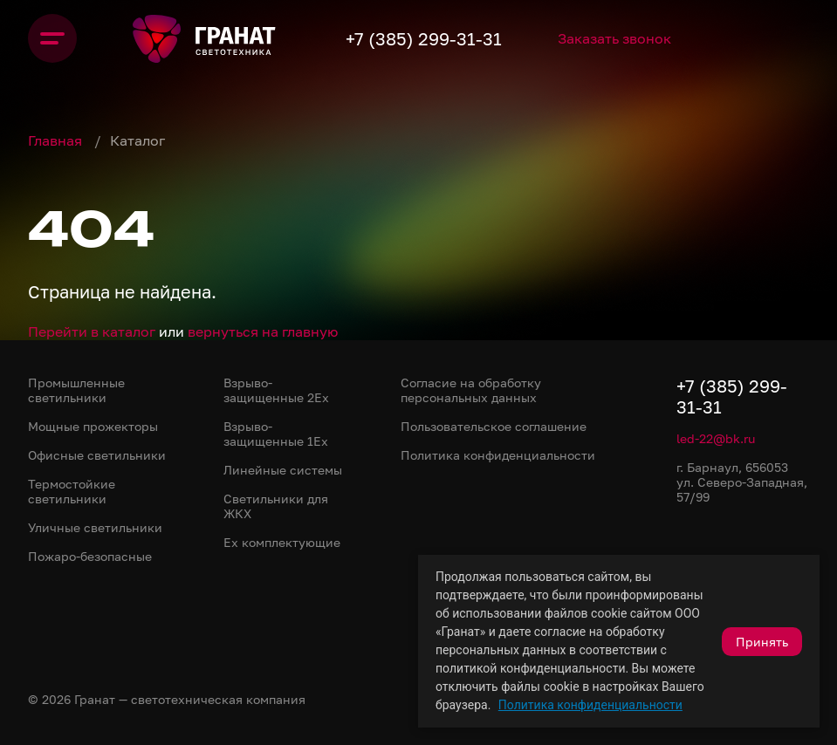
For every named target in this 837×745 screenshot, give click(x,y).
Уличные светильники (95, 527)
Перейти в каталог (91, 331)
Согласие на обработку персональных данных (471, 390)
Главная (57, 140)
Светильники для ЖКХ (275, 506)
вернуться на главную (263, 331)
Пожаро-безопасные (90, 556)
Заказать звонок (614, 38)
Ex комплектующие (281, 542)
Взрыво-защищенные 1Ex (275, 433)
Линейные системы (282, 469)
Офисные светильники (97, 455)
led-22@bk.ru (715, 438)
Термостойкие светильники (71, 491)
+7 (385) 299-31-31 (424, 38)
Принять (762, 641)
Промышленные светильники (76, 390)
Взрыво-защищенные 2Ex (276, 390)
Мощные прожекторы (93, 426)
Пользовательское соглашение (494, 426)
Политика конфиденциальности (590, 705)
